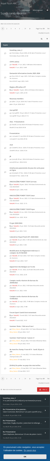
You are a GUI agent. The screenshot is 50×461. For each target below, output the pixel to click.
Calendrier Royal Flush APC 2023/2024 (24, 237)
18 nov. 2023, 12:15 (21, 203)
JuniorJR (14, 159)
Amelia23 (15, 173)
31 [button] (25, 28)
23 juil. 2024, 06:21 (19, 104)
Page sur (40, 28)
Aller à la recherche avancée (10, 24)
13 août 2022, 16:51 (21, 320)
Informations (37, 64)
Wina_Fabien (16, 329)
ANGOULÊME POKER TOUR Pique (22, 209)
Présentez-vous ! (40, 53)
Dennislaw (15, 53)
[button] (30, 28)
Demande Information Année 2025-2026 (25, 73)
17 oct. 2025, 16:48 (21, 67)
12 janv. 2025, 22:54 (21, 93)
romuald (15, 136)
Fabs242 (14, 64)
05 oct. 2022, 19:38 (21, 290)
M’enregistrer (38, 10)
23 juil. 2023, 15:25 (21, 231)
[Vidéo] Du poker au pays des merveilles (25, 365)
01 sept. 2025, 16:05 (22, 81)
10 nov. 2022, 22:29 (21, 275)
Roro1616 (15, 76)
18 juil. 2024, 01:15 (22, 116)
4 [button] (15, 28)
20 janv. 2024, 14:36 (21, 190)
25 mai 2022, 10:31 (24, 371)
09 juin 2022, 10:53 (24, 343)
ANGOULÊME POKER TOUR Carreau (23, 182)
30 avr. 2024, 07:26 (21, 150)
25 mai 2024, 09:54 (20, 127)
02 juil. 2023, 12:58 (21, 245)
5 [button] (19, 28)
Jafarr (14, 101)
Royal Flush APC (9, 3)
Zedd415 (15, 148)
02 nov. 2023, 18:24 (21, 217)
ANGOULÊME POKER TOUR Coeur (22, 195)
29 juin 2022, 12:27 (24, 332)
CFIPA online (14, 62)
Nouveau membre (16, 99)
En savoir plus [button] (30, 450)
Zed (11, 145)
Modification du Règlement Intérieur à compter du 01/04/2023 (24, 252)
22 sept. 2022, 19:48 (21, 307)
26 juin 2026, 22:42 (22, 56)
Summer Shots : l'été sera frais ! (22, 326)
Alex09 (14, 124)
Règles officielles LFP (18, 87)
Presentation (15, 133)
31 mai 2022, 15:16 (24, 359)
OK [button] (25, 457)
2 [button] (6, 28)
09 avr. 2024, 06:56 (21, 162)
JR (10, 156)
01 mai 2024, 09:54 (21, 139)
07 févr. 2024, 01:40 (22, 176)
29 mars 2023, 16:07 (21, 261)
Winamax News (41, 329)
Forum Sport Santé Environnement (23, 312)
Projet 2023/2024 (16, 223)
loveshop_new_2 (16, 50)
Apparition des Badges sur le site (22, 267)
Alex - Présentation (17, 122)
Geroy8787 (14, 110)
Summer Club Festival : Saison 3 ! (22, 338)
